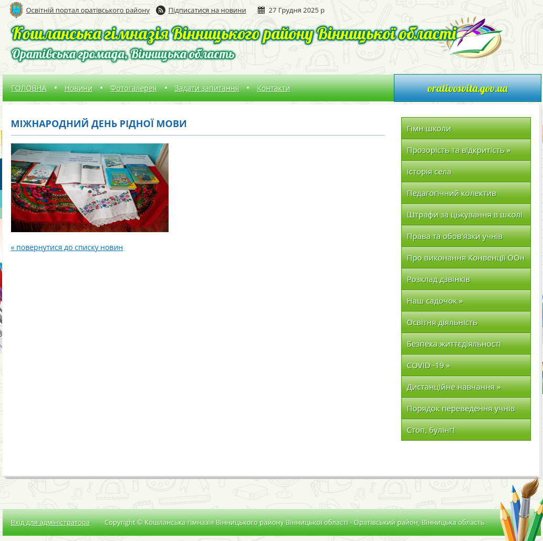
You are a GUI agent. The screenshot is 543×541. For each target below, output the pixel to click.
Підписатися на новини (207, 10)
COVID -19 (428, 365)
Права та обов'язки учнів (455, 236)
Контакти (273, 88)
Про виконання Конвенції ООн (466, 257)
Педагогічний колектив (451, 193)
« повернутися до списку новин (67, 247)
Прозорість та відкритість (458, 149)
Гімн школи (429, 128)
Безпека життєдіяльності (454, 343)
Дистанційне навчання (454, 386)
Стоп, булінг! (431, 429)
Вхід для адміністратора (50, 522)
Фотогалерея (133, 88)
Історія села (429, 171)
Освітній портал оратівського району (88, 10)
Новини (78, 88)
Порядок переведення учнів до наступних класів (461, 411)
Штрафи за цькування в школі (465, 217)
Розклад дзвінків (438, 279)
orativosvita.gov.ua (467, 88)
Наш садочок (435, 300)
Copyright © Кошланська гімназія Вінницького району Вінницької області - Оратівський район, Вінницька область (294, 522)
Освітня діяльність (442, 322)
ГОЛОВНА (29, 88)
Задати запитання (207, 88)
